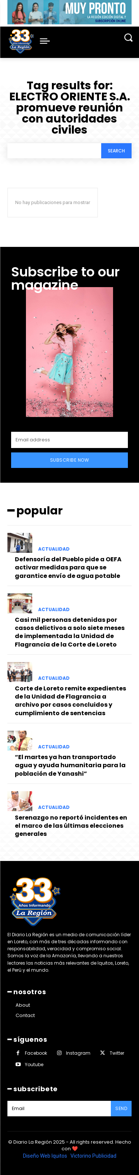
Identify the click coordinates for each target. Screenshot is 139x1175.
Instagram (78, 1053)
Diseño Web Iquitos (45, 1156)
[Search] (116, 150)
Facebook (36, 1053)
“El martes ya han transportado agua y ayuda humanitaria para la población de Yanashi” (70, 765)
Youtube (34, 1064)
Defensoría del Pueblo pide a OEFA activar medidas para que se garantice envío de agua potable (68, 567)
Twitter (117, 1053)
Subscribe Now (69, 460)
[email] (69, 440)
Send (121, 1108)
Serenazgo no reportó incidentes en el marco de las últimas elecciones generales (71, 825)
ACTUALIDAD (54, 549)
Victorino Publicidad (93, 1156)
